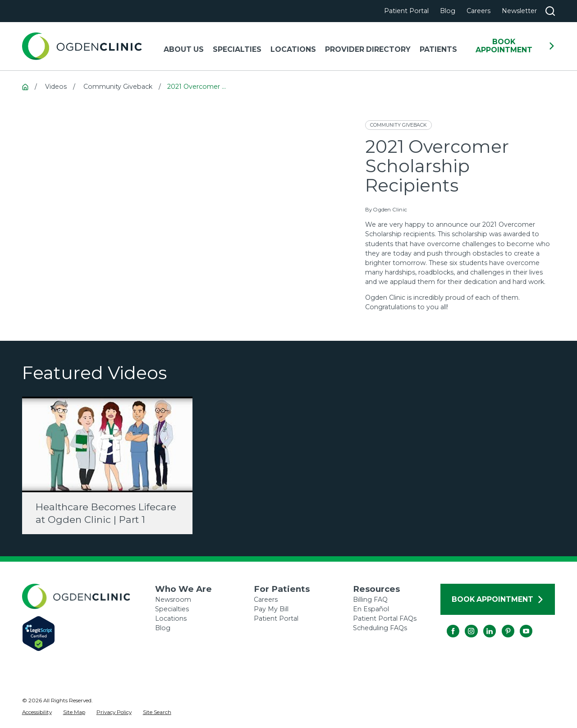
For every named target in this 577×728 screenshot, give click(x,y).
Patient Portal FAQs (385, 618)
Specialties (172, 609)
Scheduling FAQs (380, 628)
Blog (447, 11)
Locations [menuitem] (293, 49)
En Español (371, 609)
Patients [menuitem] (438, 49)
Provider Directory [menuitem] (368, 49)
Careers (478, 11)
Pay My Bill (271, 609)
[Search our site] (550, 11)
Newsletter (519, 11)
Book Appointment (515, 46)
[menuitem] (37, 713)
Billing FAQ (370, 599)
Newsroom (173, 599)
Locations (171, 618)
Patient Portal (406, 11)
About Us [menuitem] (184, 49)
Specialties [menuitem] (237, 49)
